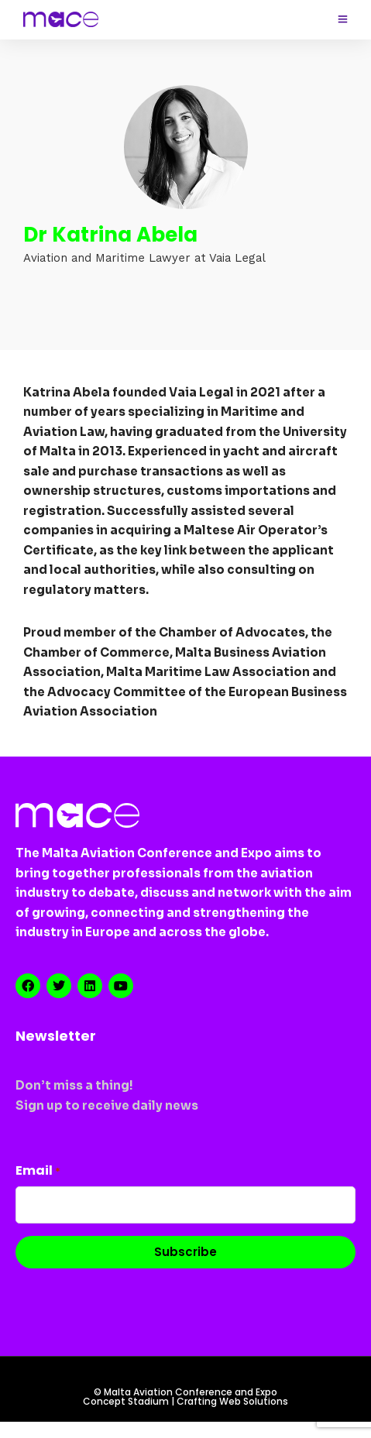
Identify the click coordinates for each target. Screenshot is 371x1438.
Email (37, 1170)
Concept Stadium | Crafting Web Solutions (185, 1401)
